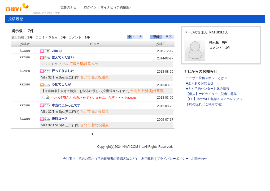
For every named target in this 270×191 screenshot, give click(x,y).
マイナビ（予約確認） (116, 7)
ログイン (90, 7)
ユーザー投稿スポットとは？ (206, 78)
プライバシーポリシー (173, 158)
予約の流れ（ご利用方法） (205, 104)
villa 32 (57, 51)
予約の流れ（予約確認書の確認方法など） (108, 158)
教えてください (63, 57)
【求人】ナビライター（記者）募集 (211, 94)
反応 (168, 37)
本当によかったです (66, 105)
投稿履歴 (15, 19)
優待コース (60, 118)
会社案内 (69, 158)
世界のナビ (68, 7)
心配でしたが (61, 84)
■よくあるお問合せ (199, 83)
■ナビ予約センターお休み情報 (207, 88)
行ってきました (63, 71)
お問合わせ (199, 158)
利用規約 (147, 158)
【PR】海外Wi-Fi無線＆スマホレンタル (214, 99)
